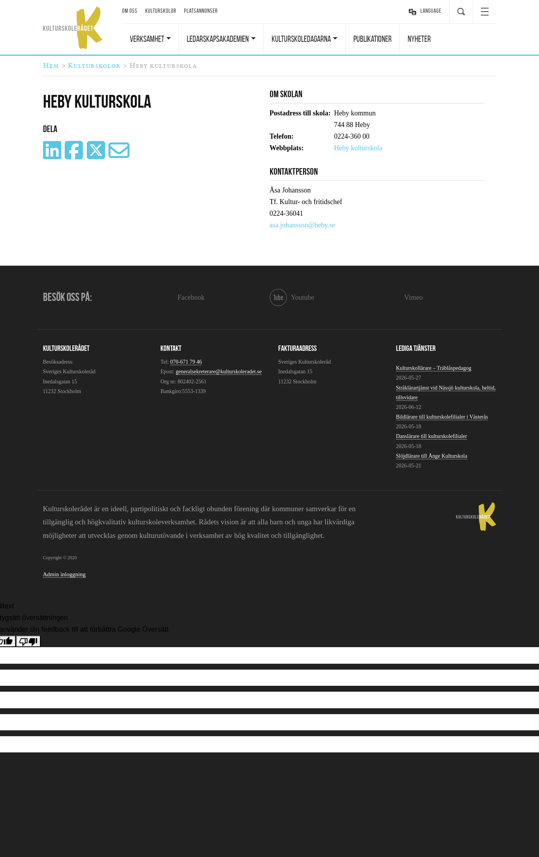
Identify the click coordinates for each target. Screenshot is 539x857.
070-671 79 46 (186, 362)
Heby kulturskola (358, 148)
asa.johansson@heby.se (302, 225)
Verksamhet (147, 38)
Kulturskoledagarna (301, 38)
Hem (51, 65)
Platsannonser (201, 11)
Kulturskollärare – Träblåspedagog (433, 368)
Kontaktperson (294, 172)
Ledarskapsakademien (218, 38)
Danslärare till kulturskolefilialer (431, 436)
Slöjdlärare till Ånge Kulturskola (431, 456)
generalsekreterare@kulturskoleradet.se (219, 371)
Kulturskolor (160, 11)
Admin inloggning (64, 574)
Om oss (130, 11)
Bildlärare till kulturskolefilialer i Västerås (442, 417)
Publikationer (372, 38)
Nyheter (419, 38)
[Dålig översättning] (28, 641)
